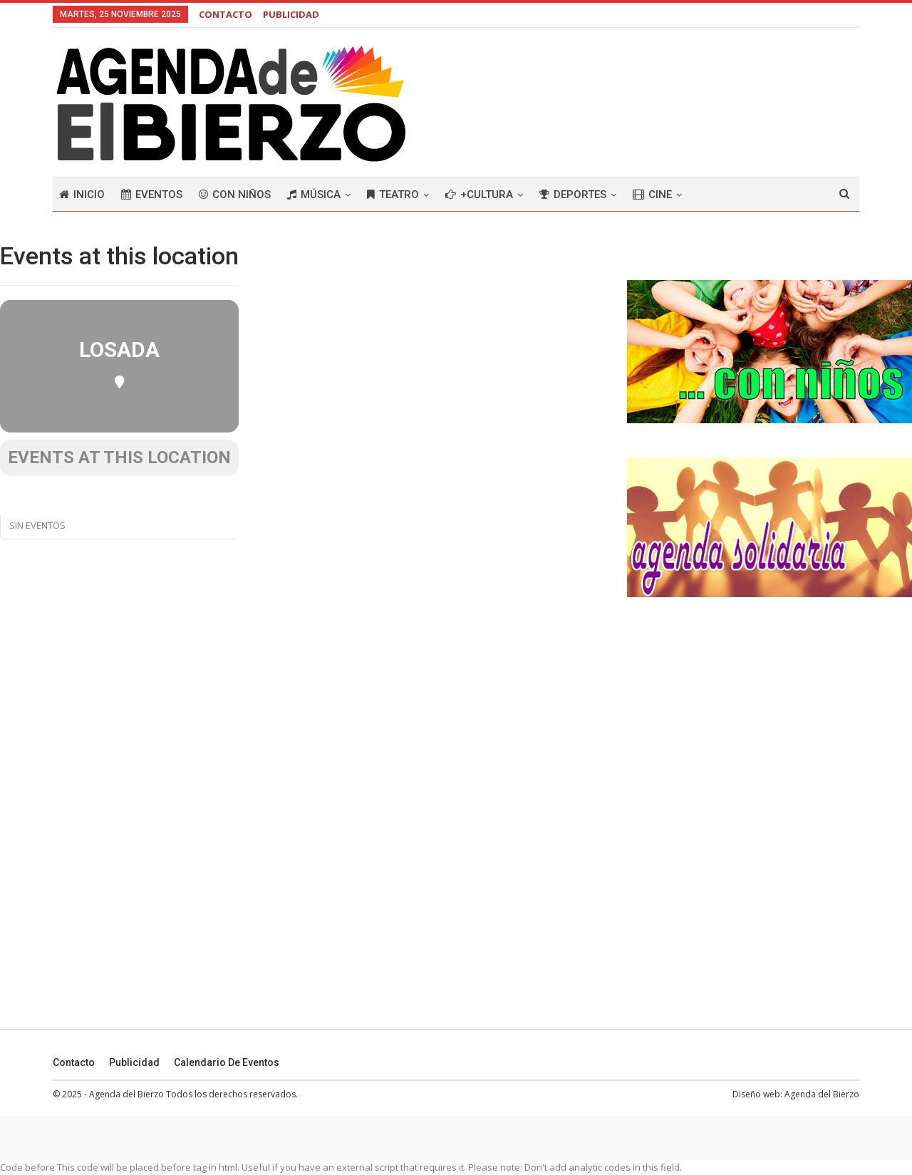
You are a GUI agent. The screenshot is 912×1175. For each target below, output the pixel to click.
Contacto (74, 1062)
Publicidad (134, 1062)
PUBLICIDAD (291, 14)
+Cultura (479, 194)
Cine (652, 194)
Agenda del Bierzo (821, 1094)
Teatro (393, 194)
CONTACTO (225, 14)
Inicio (82, 194)
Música (314, 194)
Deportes (572, 194)
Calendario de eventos (226, 1062)
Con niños (235, 194)
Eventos (151, 194)
